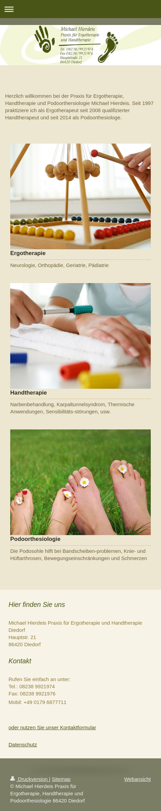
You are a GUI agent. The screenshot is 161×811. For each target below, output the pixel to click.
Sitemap (61, 779)
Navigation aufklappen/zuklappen (80, 9)
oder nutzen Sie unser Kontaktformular (52, 727)
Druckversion (29, 779)
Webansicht (137, 779)
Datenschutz (23, 744)
